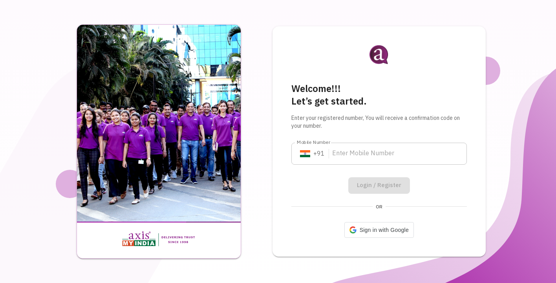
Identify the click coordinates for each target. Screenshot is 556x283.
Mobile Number (314, 142)
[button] (379, 230)
